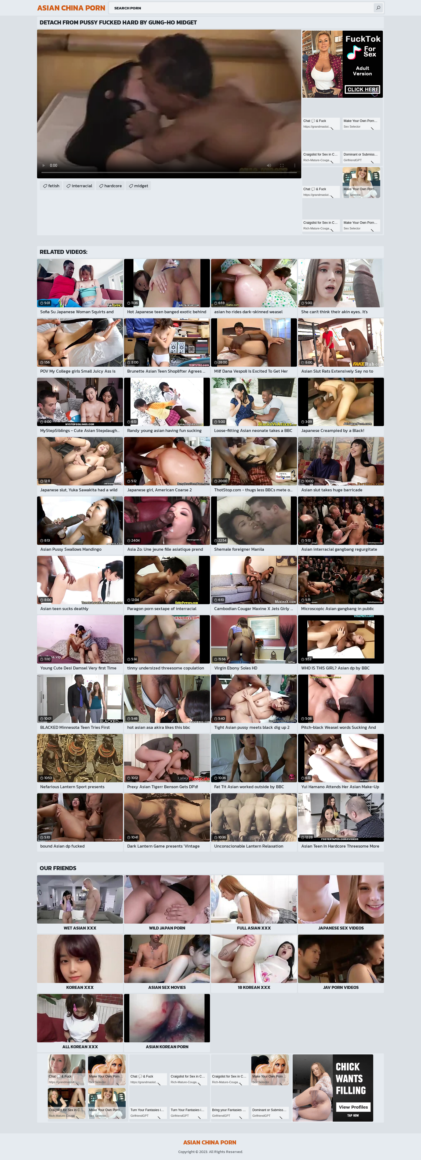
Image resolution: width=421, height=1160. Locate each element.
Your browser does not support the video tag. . (169, 104)
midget (141, 185)
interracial (82, 185)
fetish (53, 185)
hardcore (113, 185)
